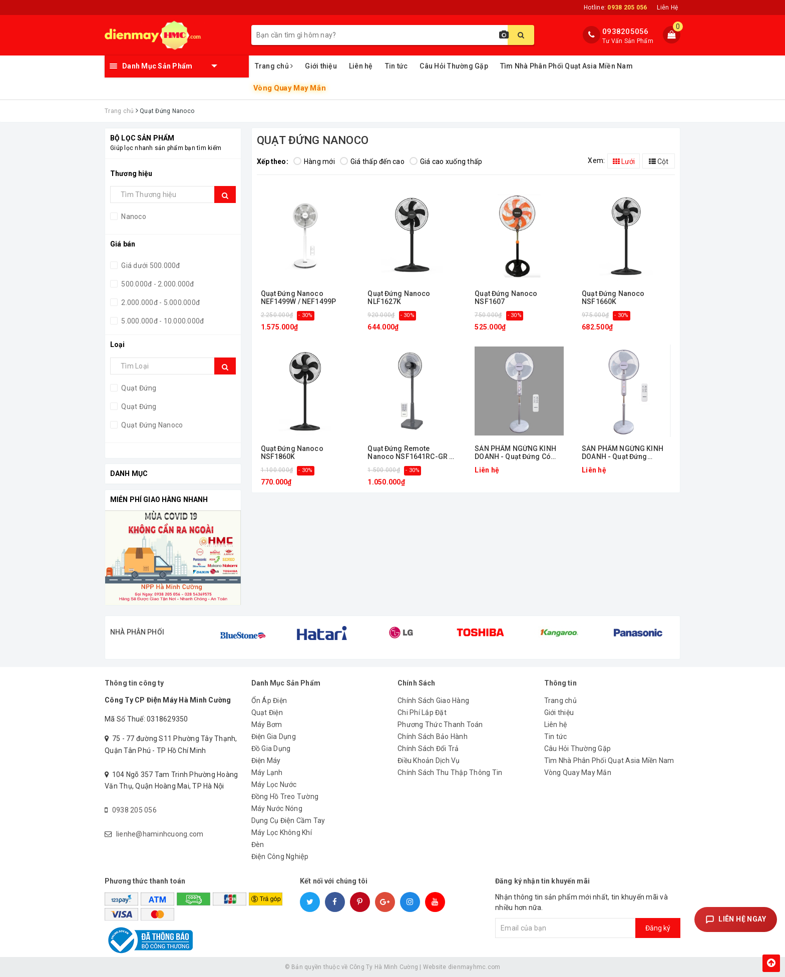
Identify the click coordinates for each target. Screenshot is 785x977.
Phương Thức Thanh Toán (440, 724)
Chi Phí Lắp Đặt (422, 712)
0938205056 (625, 31)
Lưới (624, 162)
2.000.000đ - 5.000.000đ (160, 302)
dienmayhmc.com (474, 967)
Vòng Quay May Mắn (289, 88)
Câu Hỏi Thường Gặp (454, 66)
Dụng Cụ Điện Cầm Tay (288, 820)
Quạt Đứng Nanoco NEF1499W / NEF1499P (298, 297)
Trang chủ (274, 66)
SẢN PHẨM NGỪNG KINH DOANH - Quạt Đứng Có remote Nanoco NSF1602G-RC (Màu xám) (517, 452)
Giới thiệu (321, 66)
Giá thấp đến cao (372, 162)
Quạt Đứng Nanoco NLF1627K (398, 297)
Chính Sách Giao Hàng (433, 700)
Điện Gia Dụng (273, 736)
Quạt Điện (267, 712)
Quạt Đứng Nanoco (151, 425)
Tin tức (396, 66)
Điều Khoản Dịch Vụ (429, 760)
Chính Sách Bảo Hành (433, 736)
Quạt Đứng (138, 406)
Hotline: (615, 7)
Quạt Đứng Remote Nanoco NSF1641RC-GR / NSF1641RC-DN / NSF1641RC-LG (409, 452)
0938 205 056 (134, 810)
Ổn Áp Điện (269, 700)
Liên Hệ (667, 7)
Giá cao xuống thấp (446, 162)
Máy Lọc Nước (274, 784)
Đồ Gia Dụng (271, 748)
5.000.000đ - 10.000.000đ (162, 321)
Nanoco (133, 216)
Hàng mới (314, 162)
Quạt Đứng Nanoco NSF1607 (506, 297)
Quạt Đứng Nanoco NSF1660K (613, 297)
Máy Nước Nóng (276, 808)
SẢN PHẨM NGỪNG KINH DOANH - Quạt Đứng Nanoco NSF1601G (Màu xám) (622, 452)
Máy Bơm (266, 724)
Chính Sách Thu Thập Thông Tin (450, 772)
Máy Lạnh (267, 772)
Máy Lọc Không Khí (281, 832)
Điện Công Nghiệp (280, 856)
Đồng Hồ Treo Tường (285, 796)
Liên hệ (361, 66)
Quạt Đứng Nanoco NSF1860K (292, 452)
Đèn (257, 844)
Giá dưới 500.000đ (150, 266)
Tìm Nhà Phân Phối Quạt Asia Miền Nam (566, 66)
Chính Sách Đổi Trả (428, 748)
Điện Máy (266, 760)
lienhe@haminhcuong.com (160, 834)
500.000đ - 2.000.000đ (157, 284)
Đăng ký (657, 928)
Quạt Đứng (138, 388)
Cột (658, 162)
